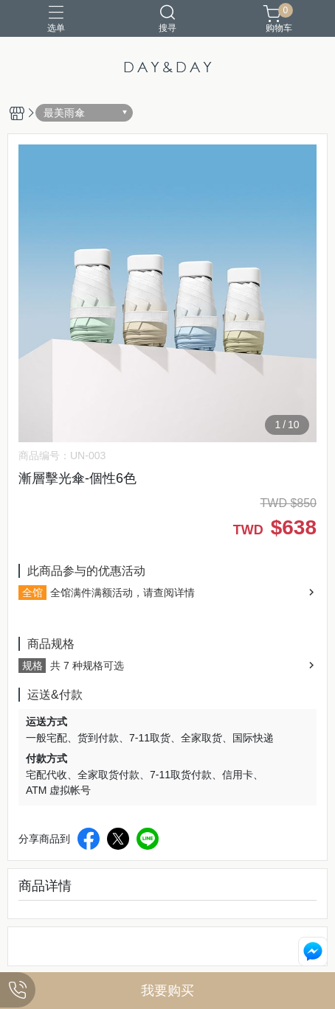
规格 (32, 665)
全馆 (32, 592)
